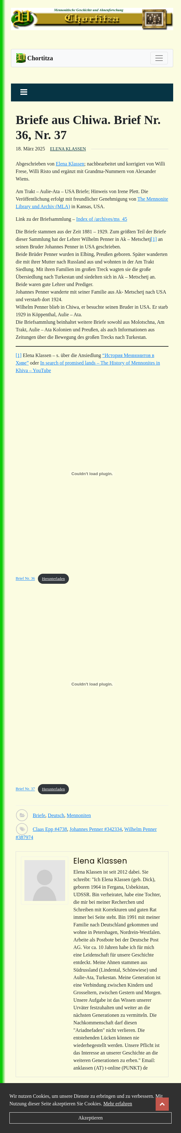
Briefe (39, 815)
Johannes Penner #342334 (96, 829)
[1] (154, 239)
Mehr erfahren (117, 1103)
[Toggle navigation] (159, 58)
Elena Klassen (68, 148)
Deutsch (56, 815)
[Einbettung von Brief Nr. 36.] (92, 473)
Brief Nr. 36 (25, 579)
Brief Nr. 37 (25, 789)
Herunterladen (53, 579)
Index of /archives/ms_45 (101, 219)
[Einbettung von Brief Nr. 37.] (92, 684)
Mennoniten (79, 815)
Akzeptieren (90, 1117)
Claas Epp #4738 (50, 829)
